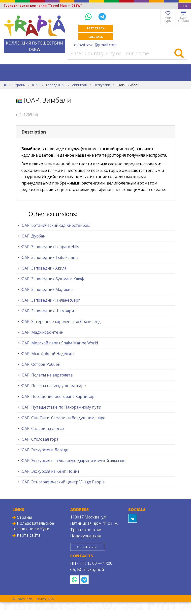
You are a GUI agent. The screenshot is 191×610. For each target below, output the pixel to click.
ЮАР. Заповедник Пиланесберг (50, 300)
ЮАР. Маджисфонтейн (42, 332)
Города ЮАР (55, 85)
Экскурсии (102, 85)
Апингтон (79, 85)
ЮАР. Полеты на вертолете (47, 375)
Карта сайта (26, 535)
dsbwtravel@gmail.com (95, 44)
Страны (19, 85)
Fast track (95, 28)
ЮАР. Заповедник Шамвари (47, 311)
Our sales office (88, 547)
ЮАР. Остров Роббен (40, 364)
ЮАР (35, 85)
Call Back (95, 37)
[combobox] (184, 6)
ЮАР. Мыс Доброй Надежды (47, 353)
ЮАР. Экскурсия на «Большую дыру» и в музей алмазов (73, 460)
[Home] (5, 85)
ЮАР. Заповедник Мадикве (47, 289)
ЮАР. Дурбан (33, 236)
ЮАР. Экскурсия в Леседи (44, 450)
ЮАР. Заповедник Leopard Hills (50, 246)
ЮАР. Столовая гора (39, 439)
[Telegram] (102, 16)
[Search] (179, 53)
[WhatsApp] (89, 16)
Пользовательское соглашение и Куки (33, 525)
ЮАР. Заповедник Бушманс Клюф (52, 279)
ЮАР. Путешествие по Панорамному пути (61, 407)
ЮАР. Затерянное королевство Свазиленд (61, 321)
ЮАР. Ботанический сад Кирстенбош (56, 225)
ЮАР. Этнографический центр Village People (63, 482)
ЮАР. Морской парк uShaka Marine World (59, 343)
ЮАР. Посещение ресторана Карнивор (58, 396)
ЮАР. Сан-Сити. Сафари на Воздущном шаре (63, 418)
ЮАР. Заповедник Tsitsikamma (49, 257)
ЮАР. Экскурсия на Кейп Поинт (50, 471)
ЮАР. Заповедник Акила (43, 268)
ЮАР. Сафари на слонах (42, 428)
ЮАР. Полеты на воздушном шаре (53, 385)
